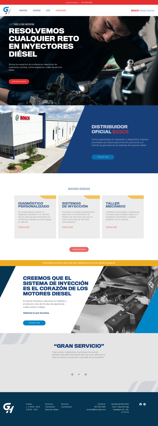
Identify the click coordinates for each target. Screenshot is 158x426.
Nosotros (23, 10)
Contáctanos (61, 10)
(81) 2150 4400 (86, 2)
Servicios (37, 10)
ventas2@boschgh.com (96, 410)
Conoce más (103, 165)
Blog (48, 10)
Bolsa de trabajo (51, 410)
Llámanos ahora (72, 2)
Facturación (50, 407)
